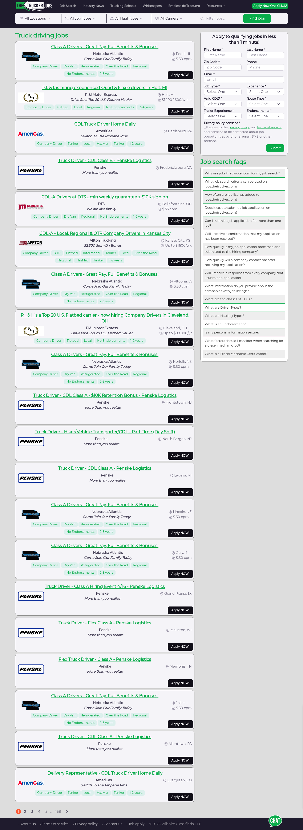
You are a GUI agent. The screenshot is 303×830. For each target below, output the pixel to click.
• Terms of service (54, 824)
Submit (275, 148)
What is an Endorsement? (225, 324)
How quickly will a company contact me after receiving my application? (240, 262)
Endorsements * (259, 111)
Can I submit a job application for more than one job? (243, 223)
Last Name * (256, 50)
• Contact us (112, 824)
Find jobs (257, 18)
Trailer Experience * (219, 111)
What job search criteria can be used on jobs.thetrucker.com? (236, 183)
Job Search (68, 6)
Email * (209, 74)
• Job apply (135, 824)
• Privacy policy (85, 824)
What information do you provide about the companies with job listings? (239, 288)
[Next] (67, 811)
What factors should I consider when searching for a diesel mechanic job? (244, 343)
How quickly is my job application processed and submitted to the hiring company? (242, 249)
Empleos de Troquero (184, 6)
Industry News (93, 6)
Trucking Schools (123, 6)
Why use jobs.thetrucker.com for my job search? (242, 173)
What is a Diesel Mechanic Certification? (236, 354)
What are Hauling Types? (224, 316)
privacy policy (239, 127)
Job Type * (212, 86)
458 (57, 812)
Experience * (256, 86)
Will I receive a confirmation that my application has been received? (242, 236)
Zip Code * (212, 62)
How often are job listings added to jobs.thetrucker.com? (232, 197)
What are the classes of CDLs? (228, 299)
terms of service (269, 127)
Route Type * (256, 98)
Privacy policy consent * (222, 123)
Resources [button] (214, 6)
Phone (252, 62)
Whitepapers (152, 6)
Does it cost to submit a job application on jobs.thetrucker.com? (237, 210)
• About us (27, 824)
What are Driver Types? (223, 307)
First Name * (213, 50)
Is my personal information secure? (232, 332)
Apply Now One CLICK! (270, 6)
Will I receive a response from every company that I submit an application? (244, 275)
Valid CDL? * (213, 98)
